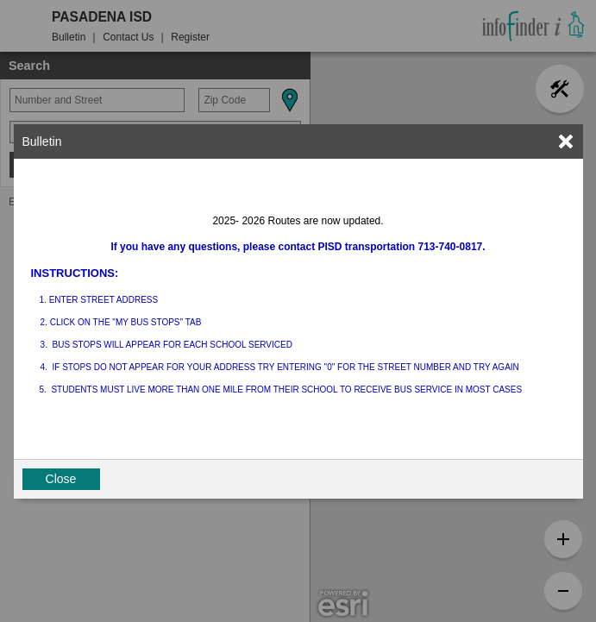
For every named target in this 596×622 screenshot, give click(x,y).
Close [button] (61, 479)
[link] (566, 141)
